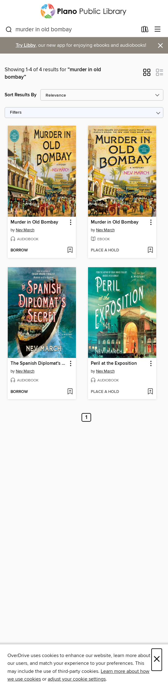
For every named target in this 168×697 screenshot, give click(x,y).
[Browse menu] (157, 29)
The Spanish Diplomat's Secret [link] (39, 363)
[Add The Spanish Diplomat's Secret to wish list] (70, 392)
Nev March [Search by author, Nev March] (25, 230)
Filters (16, 112)
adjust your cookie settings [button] (77, 679)
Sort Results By (21, 95)
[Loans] (145, 30)
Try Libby (26, 45)
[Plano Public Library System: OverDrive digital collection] (84, 11)
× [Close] (157, 660)
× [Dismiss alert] (160, 46)
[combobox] (71, 29)
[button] (147, 74)
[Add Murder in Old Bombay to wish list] (70, 250)
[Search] (9, 30)
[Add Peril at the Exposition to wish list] (150, 392)
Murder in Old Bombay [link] (34, 222)
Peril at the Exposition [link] (114, 363)
